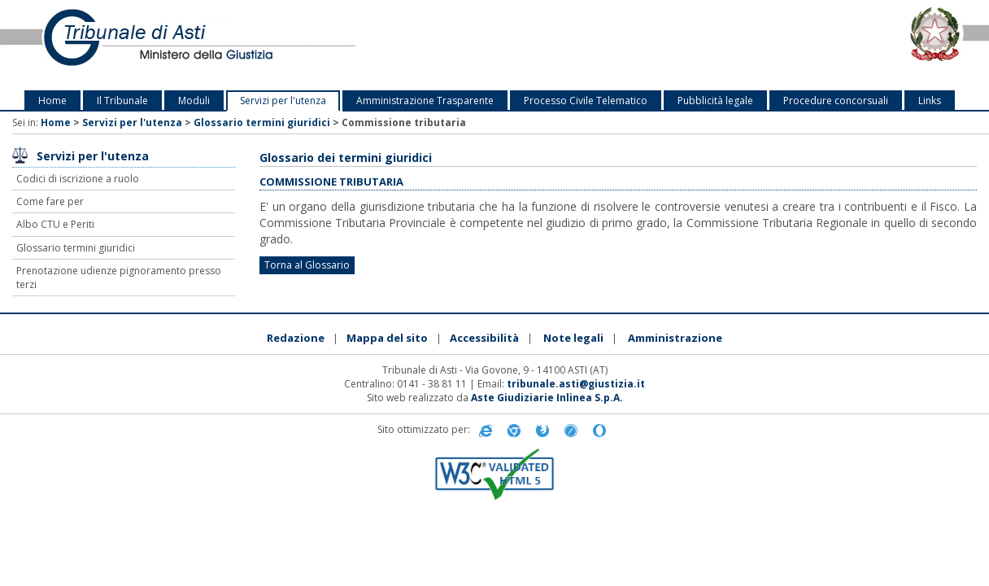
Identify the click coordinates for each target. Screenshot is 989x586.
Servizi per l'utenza (283, 100)
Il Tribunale (122, 100)
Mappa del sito (387, 337)
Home (52, 100)
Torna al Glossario (307, 265)
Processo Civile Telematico (585, 100)
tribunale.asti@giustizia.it (576, 384)
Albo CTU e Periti (55, 224)
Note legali (573, 337)
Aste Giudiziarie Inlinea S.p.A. (547, 398)
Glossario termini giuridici (262, 122)
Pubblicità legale (715, 100)
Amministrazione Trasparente (425, 100)
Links (929, 100)
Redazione (296, 337)
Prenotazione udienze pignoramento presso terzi (118, 277)
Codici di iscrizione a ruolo (77, 179)
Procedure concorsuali (835, 100)
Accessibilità (484, 337)
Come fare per (50, 201)
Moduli (194, 100)
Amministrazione (675, 337)
